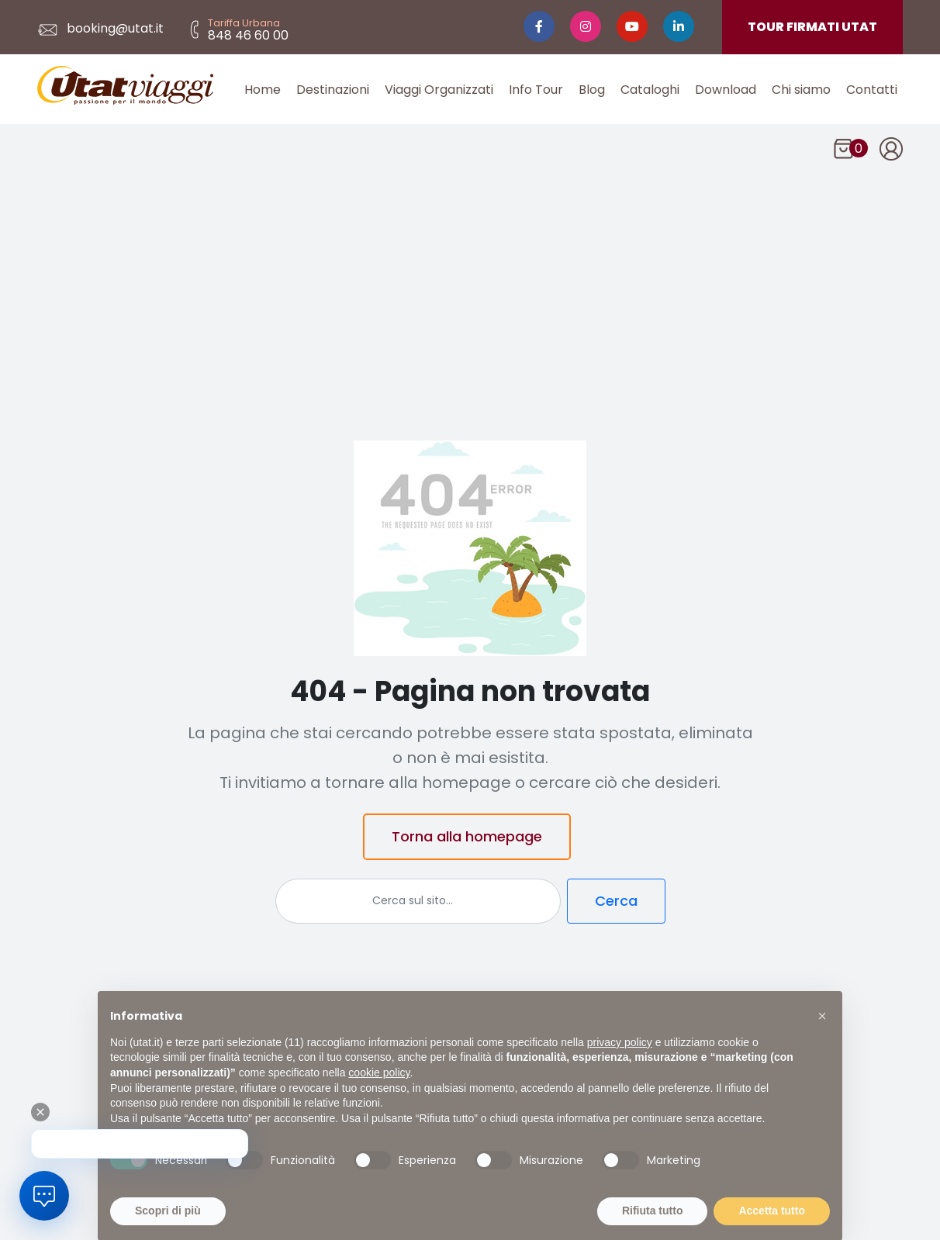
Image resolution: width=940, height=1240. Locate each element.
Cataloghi (649, 89)
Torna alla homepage (467, 836)
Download (725, 89)
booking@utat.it (100, 28)
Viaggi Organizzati (439, 89)
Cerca (616, 900)
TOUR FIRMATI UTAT (812, 27)
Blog (592, 89)
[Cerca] (418, 901)
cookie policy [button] (379, 1091)
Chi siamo (801, 89)
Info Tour (536, 89)
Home (262, 89)
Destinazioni (332, 89)
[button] (822, 1034)
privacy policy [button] (619, 1061)
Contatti (871, 89)
